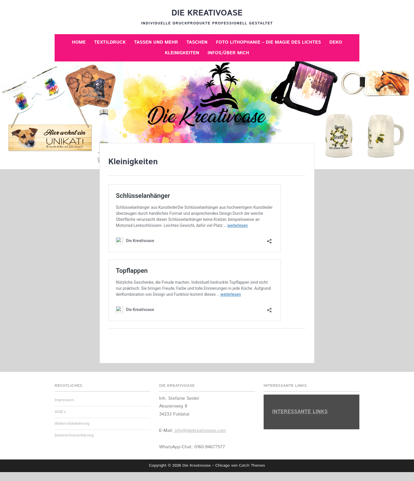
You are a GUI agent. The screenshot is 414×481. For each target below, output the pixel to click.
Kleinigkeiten (182, 53)
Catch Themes (252, 465)
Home (79, 42)
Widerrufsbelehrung (72, 423)
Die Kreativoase (206, 13)
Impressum (64, 400)
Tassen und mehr (156, 42)
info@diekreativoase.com (199, 430)
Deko (335, 42)
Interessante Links (300, 412)
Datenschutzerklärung (74, 435)
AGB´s (60, 412)
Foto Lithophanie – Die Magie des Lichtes (268, 42)
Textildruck (110, 42)
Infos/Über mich (228, 53)
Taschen (196, 42)
